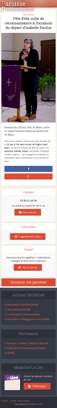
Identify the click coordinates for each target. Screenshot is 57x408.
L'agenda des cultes (28, 236)
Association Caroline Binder (23, 304)
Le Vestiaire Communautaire (23, 314)
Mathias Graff (35, 404)
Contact (12, 400)
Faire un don (23, 400)
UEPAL (11, 353)
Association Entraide (19, 309)
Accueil (4, 400)
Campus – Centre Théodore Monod (27, 343)
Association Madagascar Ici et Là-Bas (28, 319)
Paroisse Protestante (17, 6)
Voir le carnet (27, 267)
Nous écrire (27, 212)
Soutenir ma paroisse (28, 282)
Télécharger (37, 386)
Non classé (28, 14)
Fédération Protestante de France (26, 348)
